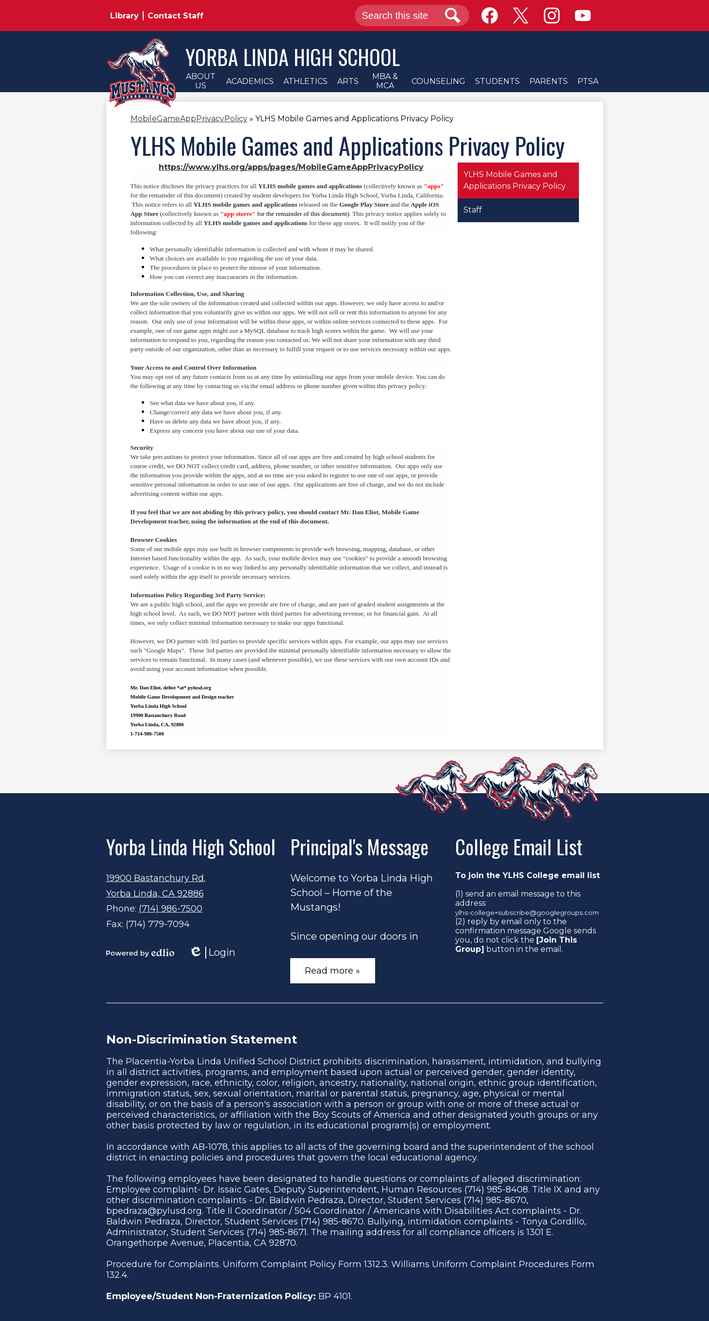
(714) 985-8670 (495, 1200)
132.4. (117, 1275)
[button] (201, 81)
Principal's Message (359, 846)
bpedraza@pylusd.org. (154, 1211)
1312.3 (375, 1264)
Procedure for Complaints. (163, 1264)
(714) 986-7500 (170, 908)
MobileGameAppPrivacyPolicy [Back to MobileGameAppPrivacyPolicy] (189, 118)
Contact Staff (175, 15)
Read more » (332, 970)
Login (212, 952)
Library (124, 15)
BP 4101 (334, 1296)
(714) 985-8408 (496, 1189)
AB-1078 (210, 1147)
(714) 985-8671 (277, 1232)
